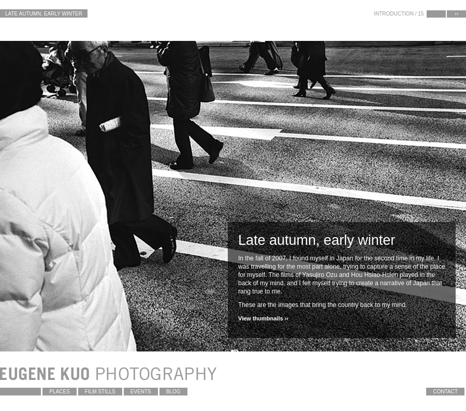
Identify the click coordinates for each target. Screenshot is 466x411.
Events (140, 391)
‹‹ (436, 14)
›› (456, 14)
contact (445, 391)
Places (59, 391)
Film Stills (100, 391)
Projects (20, 391)
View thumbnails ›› (263, 318)
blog (173, 391)
